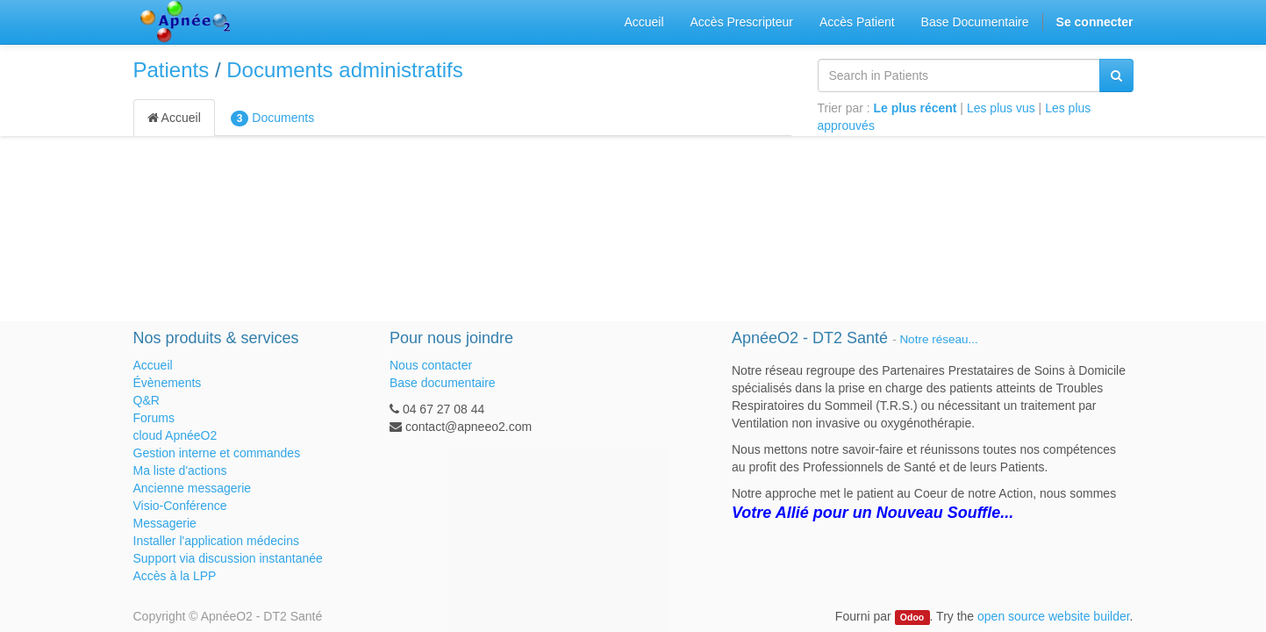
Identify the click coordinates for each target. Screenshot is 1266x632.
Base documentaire (443, 383)
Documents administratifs (344, 70)
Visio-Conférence (180, 506)
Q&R (146, 400)
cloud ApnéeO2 (175, 435)
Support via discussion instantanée (228, 558)
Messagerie (165, 523)
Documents (272, 118)
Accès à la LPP (175, 576)
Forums (154, 418)
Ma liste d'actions (180, 470)
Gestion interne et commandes (217, 453)
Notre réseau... (938, 339)
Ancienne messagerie (192, 488)
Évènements (167, 383)
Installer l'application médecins (216, 541)
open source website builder (1053, 616)
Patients (171, 70)
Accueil (174, 118)
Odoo (912, 617)
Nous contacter (431, 365)
